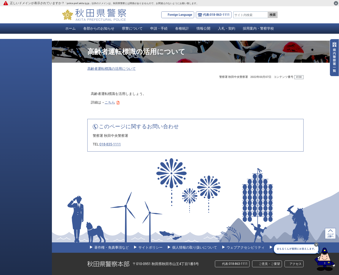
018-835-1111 (110, 144)
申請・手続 (159, 28)
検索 (273, 14)
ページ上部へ (330, 235)
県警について (132, 28)
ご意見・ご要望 (269, 263)
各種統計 (182, 28)
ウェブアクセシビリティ (245, 247)
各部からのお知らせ (98, 28)
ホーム (70, 28)
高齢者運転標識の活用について (111, 69)
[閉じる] (336, 3)
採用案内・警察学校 (258, 28)
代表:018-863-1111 (216, 14)
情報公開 (203, 28)
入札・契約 (226, 28)
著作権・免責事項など (111, 247)
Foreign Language (180, 14)
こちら (112, 102)
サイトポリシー (150, 247)
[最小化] (316, 244)
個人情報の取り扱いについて (194, 247)
